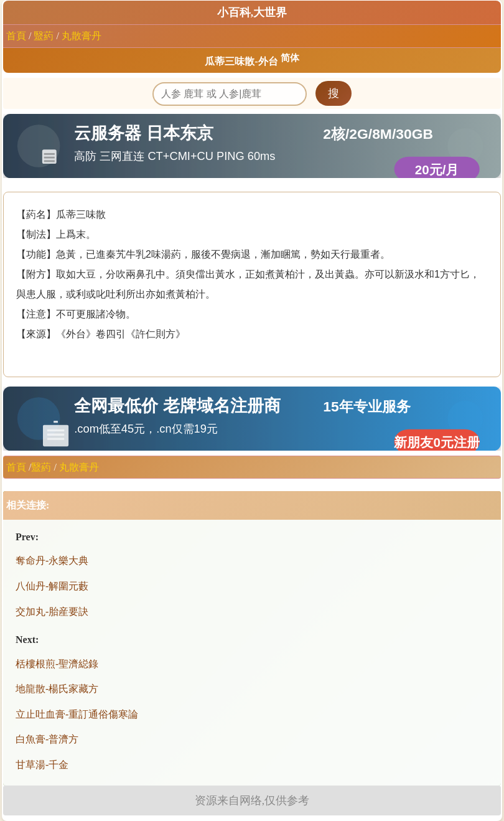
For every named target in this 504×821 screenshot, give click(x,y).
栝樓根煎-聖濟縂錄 (57, 664)
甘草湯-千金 (42, 764)
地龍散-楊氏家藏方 (57, 688)
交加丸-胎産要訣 (52, 611)
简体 (290, 58)
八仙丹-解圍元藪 (52, 586)
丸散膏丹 (81, 35)
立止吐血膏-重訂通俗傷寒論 (77, 714)
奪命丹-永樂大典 (52, 560)
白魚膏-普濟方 (47, 739)
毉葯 (44, 35)
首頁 (16, 35)
